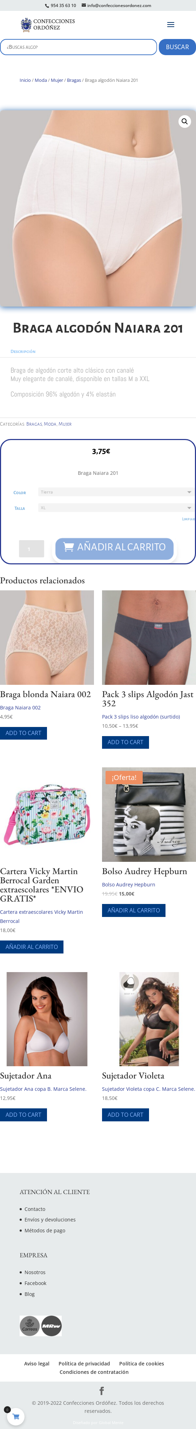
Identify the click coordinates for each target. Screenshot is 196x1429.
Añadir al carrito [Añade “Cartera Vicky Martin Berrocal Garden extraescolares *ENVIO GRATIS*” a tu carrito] (32, 947)
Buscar (177, 47)
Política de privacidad (84, 1363)
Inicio (25, 80)
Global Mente (111, 1422)
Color (17, 492)
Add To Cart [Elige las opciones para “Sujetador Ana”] (23, 1115)
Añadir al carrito (122, 547)
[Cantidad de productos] (29, 549)
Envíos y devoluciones (50, 1219)
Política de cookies (141, 1363)
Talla (17, 508)
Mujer (57, 80)
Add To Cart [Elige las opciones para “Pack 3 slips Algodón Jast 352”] (125, 742)
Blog (30, 1294)
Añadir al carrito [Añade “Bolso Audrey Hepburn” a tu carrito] (134, 910)
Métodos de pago (45, 1230)
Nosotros (35, 1272)
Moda (41, 80)
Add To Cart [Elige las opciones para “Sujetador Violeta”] (125, 1115)
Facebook (35, 1283)
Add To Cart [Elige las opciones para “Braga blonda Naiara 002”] (23, 733)
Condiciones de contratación (94, 1372)
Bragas (74, 80)
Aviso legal (36, 1363)
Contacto (35, 1209)
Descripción (23, 351)
